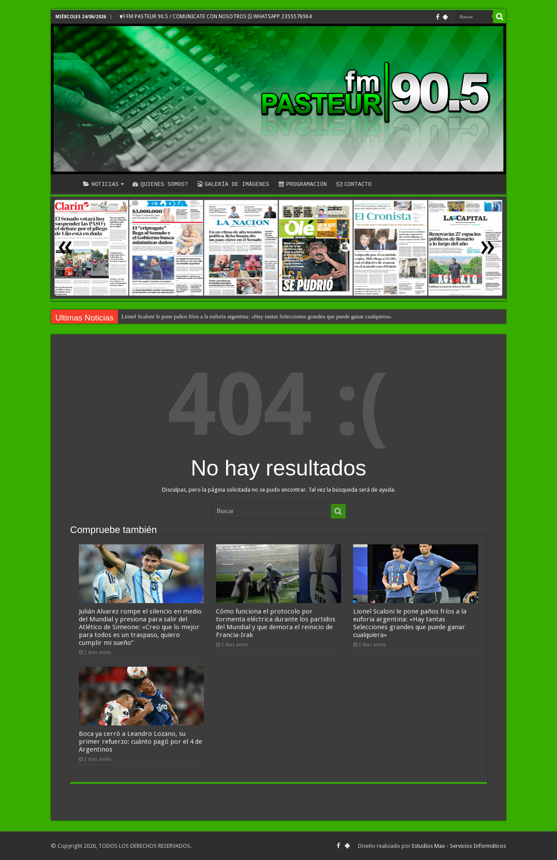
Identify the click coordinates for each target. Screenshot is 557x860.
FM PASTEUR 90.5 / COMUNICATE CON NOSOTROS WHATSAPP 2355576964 (216, 16)
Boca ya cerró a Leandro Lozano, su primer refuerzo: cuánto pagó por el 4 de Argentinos (140, 741)
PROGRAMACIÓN (303, 184)
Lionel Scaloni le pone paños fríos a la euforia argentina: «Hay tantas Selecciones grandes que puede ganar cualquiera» (257, 316)
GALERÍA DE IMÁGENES (233, 184)
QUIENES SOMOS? (160, 184)
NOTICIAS (100, 184)
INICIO (66, 183)
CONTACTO (353, 184)
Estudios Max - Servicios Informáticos (459, 846)
